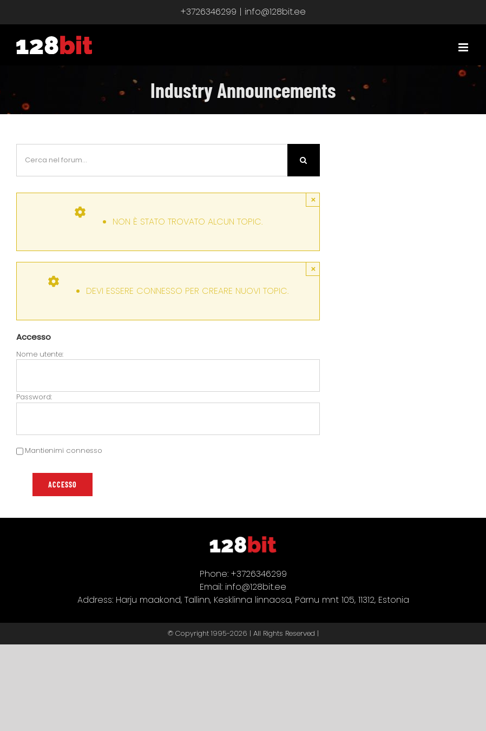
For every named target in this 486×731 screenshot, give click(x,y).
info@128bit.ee (275, 11)
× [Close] (313, 199)
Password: (34, 397)
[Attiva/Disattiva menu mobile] (464, 47)
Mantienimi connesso (63, 450)
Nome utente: (39, 354)
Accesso (62, 484)
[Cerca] (303, 160)
